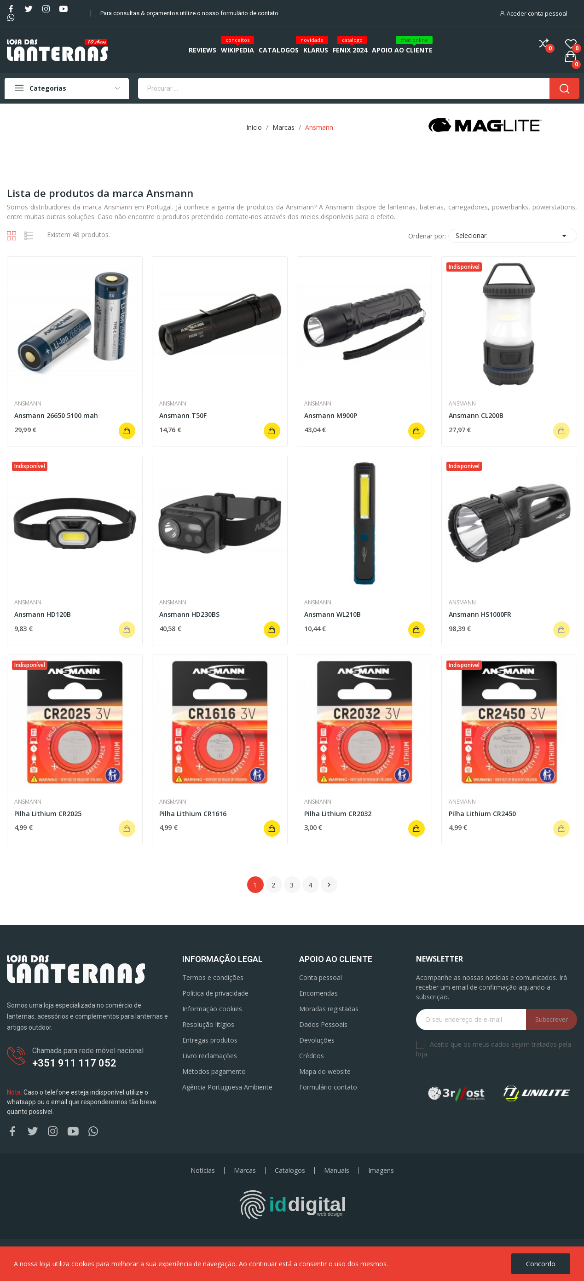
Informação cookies (212, 1008)
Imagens (381, 1170)
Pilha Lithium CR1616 (192, 813)
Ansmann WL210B (332, 614)
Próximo (329, 885)
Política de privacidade (215, 993)
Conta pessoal (320, 977)
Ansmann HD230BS (189, 614)
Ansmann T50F (183, 415)
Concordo (540, 1263)
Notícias (203, 1170)
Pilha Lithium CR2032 (337, 813)
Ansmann (27, 403)
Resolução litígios (208, 1024)
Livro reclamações (209, 1055)
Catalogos (290, 1170)
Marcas (245, 1170)
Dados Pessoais (323, 1024)
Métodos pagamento (214, 1071)
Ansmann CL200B (476, 415)
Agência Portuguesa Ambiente (227, 1087)
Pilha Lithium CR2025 (47, 813)
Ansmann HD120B (42, 614)
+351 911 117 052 (74, 1063)
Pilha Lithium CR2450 (482, 813)
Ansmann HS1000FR (480, 614)
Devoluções (317, 1040)
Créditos (311, 1055)
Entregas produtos (209, 1040)
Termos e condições (212, 977)
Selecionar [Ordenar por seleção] (513, 235)
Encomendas (318, 993)
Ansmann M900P (330, 415)
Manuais (336, 1170)
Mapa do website (325, 1071)
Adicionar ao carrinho (127, 431)
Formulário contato (328, 1087)
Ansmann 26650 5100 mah (56, 415)
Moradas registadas (328, 1008)
